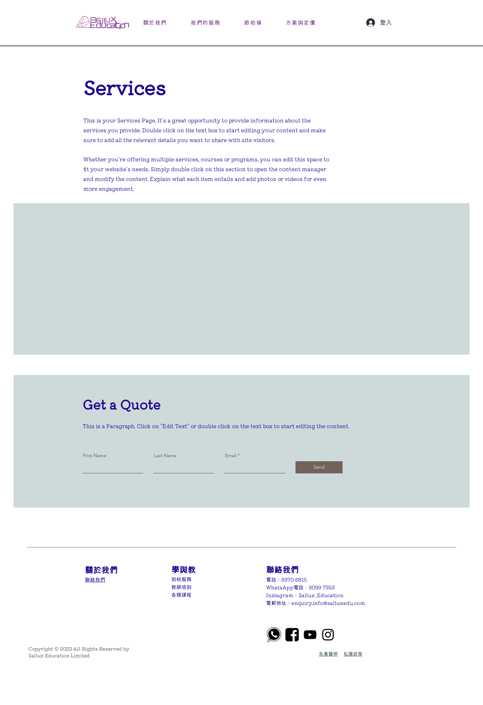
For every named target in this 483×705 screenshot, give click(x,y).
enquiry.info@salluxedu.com (328, 603)
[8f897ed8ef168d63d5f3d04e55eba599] (292, 634)
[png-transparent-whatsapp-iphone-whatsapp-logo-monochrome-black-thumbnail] (274, 634)
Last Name (165, 455)
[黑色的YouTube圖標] (310, 634)
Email (230, 455)
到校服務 (181, 579)
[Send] (319, 467)
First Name (94, 455)
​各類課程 (181, 594)
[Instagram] (328, 634)
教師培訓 (181, 587)
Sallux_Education (321, 595)
